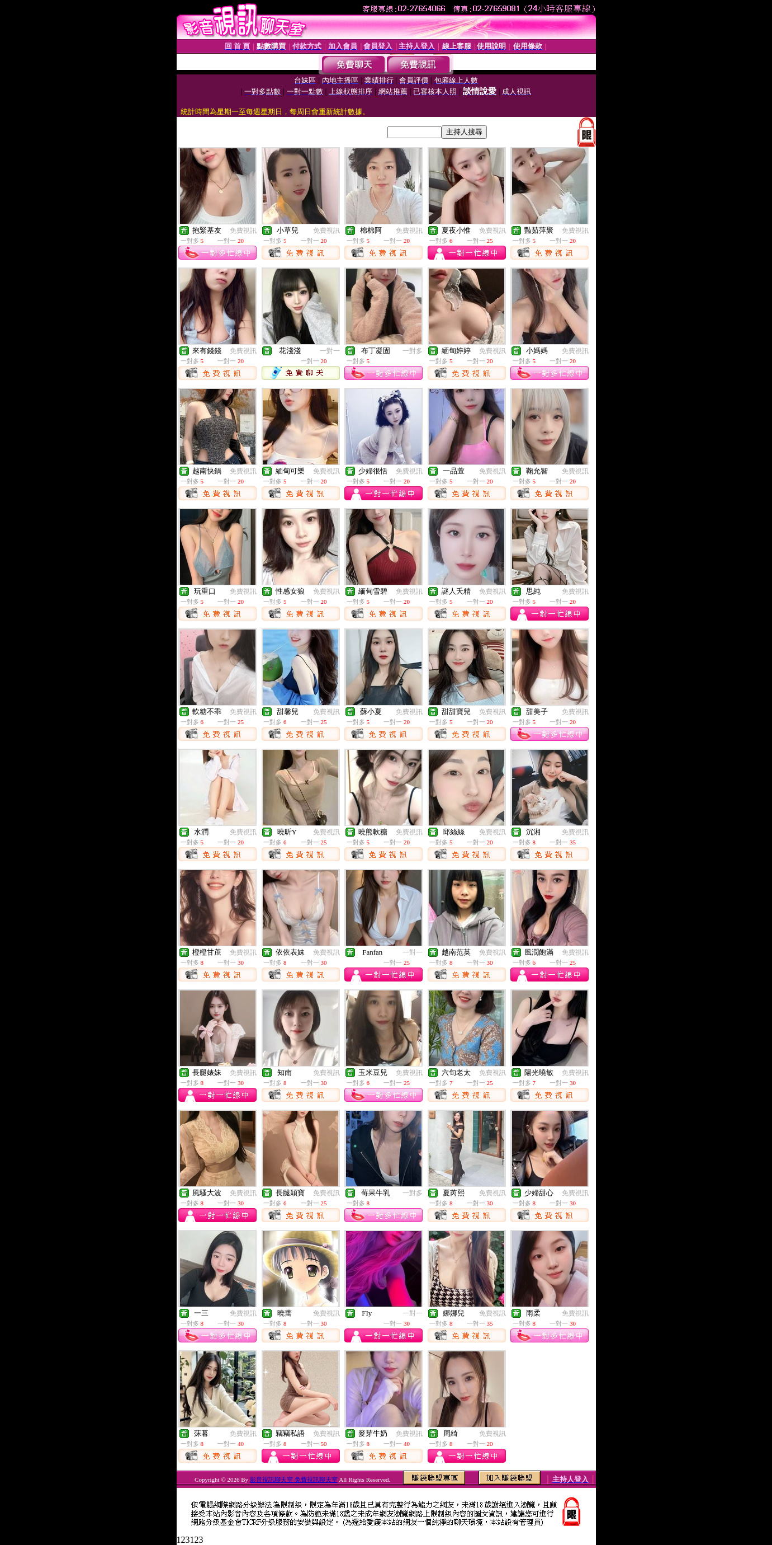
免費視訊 (243, 230)
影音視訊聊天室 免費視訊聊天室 (294, 1479)
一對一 (330, 351)
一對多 (412, 351)
